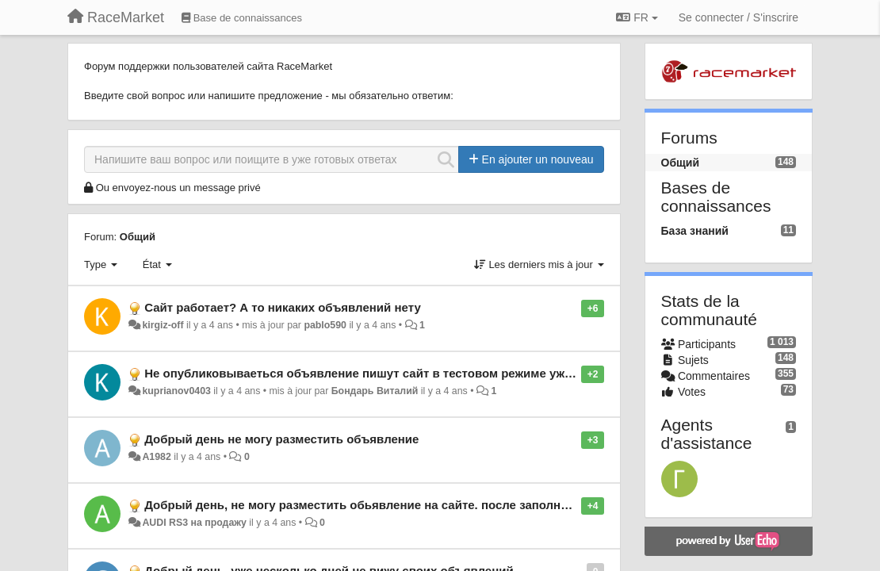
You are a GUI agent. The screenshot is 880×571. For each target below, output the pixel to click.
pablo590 (325, 325)
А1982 (156, 456)
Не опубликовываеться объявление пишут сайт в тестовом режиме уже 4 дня (375, 373)
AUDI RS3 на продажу (194, 522)
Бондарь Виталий (375, 391)
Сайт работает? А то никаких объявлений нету (282, 307)
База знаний (695, 230)
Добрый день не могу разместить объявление (281, 439)
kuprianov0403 (176, 391)
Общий (137, 237)
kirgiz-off (162, 325)
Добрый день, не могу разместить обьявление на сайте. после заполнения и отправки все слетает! (438, 505)
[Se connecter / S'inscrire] (738, 17)
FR (636, 17)
